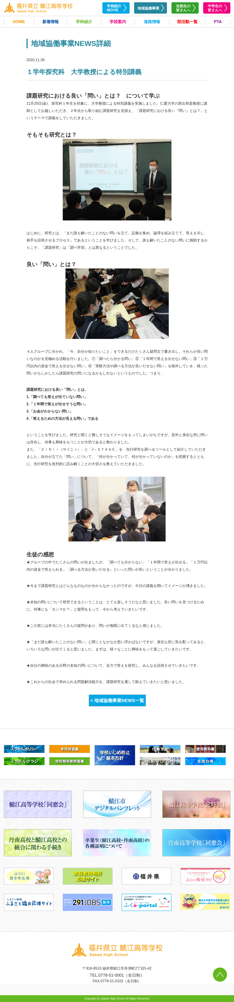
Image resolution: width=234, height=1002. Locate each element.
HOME (19, 21)
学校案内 (118, 21)
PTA (218, 21)
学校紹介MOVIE (114, 8)
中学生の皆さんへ (215, 8)
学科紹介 (84, 21)
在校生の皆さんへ (183, 8)
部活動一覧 (187, 21)
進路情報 (152, 21)
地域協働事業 (148, 8)
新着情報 (50, 21)
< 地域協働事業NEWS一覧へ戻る (117, 702)
